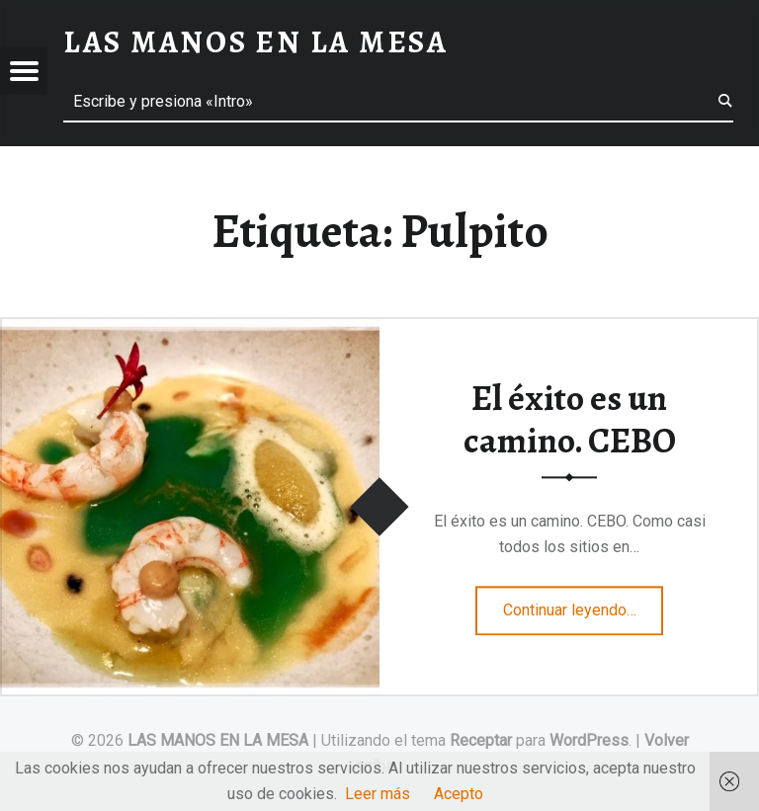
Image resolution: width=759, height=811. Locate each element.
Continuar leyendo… (583, 603)
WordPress (589, 740)
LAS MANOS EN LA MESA (217, 740)
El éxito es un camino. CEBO (570, 419)
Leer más (377, 793)
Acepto (458, 793)
